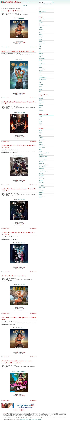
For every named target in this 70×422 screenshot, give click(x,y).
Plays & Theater (42, 63)
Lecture (40, 49)
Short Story (41, 110)
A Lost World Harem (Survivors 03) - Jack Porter (17, 51)
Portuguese (41, 124)
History (40, 44)
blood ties (40, 158)
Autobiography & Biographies (44, 25)
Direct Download (33, 97)
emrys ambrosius (42, 196)
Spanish (40, 121)
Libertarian (41, 105)
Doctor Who (41, 36)
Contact (30, 419)
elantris (40, 194)
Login (24, 2)
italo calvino (41, 173)
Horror (40, 46)
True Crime (41, 84)
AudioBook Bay (12, 2)
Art (39, 24)
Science (40, 74)
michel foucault (42, 187)
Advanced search (47, 4)
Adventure (41, 22)
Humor (40, 48)
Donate (25, 5)
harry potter (41, 144)
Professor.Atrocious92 (21, 371)
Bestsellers (41, 98)
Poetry (40, 65)
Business (40, 27)
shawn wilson (41, 190)
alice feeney (41, 140)
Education (41, 37)
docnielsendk (21, 18)
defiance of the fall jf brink (44, 152)
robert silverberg (42, 178)
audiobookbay (22, 419)
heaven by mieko (42, 170)
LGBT (40, 51)
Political (40, 67)
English (40, 116)
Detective (40, 34)
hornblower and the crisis (44, 171)
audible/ (40, 132)
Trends (33, 419)
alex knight (41, 180)
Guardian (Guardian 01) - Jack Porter (13, 276)
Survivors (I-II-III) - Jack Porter (11, 11)
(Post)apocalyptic (42, 18)
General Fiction (42, 41)
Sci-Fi (40, 72)
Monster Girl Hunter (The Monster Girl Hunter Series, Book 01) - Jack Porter (16, 362)
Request (29, 2)
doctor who (41, 133)
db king (40, 151)
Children (40, 9)
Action (40, 20)
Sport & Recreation (42, 79)
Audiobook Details (6, 97)
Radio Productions (42, 68)
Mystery (40, 60)
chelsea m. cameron (43, 183)
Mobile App (39, 419)
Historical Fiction (42, 43)
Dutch (40, 118)
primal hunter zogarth (43, 156)
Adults (40, 13)
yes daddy (41, 161)
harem (40, 149)
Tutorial (40, 86)
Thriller (40, 82)
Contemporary (41, 31)
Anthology (41, 96)
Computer (41, 29)
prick (21, 59)
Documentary (41, 102)
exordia (40, 197)
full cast (40, 130)
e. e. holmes (41, 185)
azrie (40, 135)
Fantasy (40, 39)
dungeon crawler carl (43, 159)
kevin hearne (41, 175)
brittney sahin (41, 182)
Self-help (40, 75)
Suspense (41, 81)
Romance (40, 70)
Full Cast (40, 103)
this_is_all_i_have (21, 112)
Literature (40, 55)
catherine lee (41, 163)
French (40, 119)
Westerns (40, 87)
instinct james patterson (43, 164)
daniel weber (41, 168)
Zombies (40, 89)
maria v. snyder (42, 146)
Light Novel (41, 53)
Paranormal (41, 62)
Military (40, 107)
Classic (40, 100)
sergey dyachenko (42, 166)
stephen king (41, 192)
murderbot (41, 177)
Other (40, 91)
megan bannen (42, 147)
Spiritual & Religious (43, 77)
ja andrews (41, 137)
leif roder (40, 142)
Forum (33, 2)
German (40, 123)
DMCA (36, 419)
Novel (40, 109)
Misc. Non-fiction (42, 58)
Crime (40, 32)
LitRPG (40, 56)
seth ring (40, 189)
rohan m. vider (41, 139)
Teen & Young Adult (42, 11)
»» (23, 409)
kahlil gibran (41, 154)
